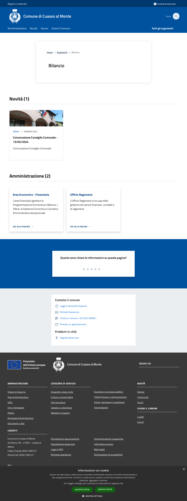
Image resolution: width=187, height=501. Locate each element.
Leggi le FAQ (57, 449)
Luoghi (140, 417)
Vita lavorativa (58, 402)
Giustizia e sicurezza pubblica (108, 392)
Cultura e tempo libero (62, 397)
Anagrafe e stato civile (62, 392)
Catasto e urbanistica (61, 407)
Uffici (10, 402)
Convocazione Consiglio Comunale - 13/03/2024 (35, 139)
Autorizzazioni (101, 407)
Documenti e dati (16, 423)
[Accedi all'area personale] (164, 3)
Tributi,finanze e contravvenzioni (110, 397)
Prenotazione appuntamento (65, 439)
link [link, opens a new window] (121, 483)
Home (50, 52)
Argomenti (62, 52)
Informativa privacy (103, 444)
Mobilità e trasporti (60, 413)
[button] (93, 496)
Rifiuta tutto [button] (105, 489)
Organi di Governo (17, 392)
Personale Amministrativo (20, 418)
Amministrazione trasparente (108, 439)
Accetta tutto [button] (82, 489)
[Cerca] (175, 16)
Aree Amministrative (18, 397)
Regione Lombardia (17, 4)
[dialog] (93, 483)
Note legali (99, 449)
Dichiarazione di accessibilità (108, 454)
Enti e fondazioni (16, 407)
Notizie (140, 392)
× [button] (184, 469)
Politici (11, 413)
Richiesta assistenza (61, 454)
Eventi (140, 422)
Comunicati (143, 397)
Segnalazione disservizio (63, 444)
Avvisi (16, 131)
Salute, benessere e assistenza (109, 402)
